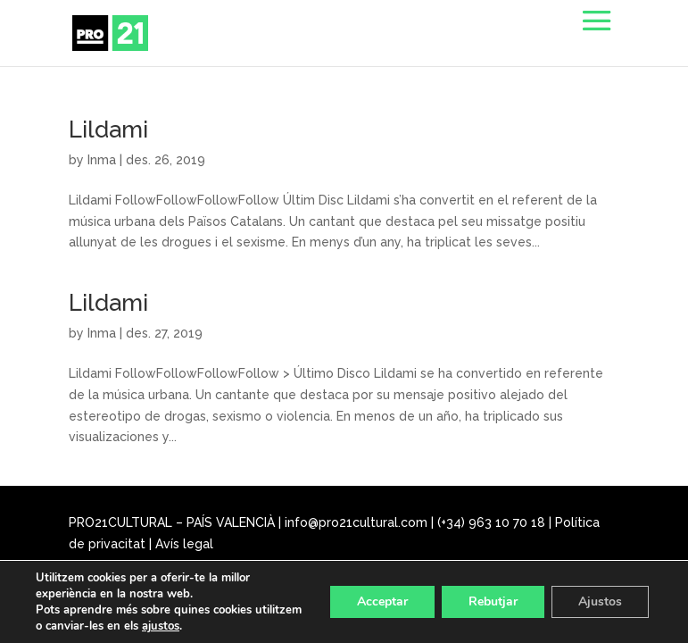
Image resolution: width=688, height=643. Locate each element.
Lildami (108, 129)
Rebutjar (493, 601)
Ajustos (600, 601)
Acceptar (382, 601)
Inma (101, 160)
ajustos (160, 626)
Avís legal (184, 544)
